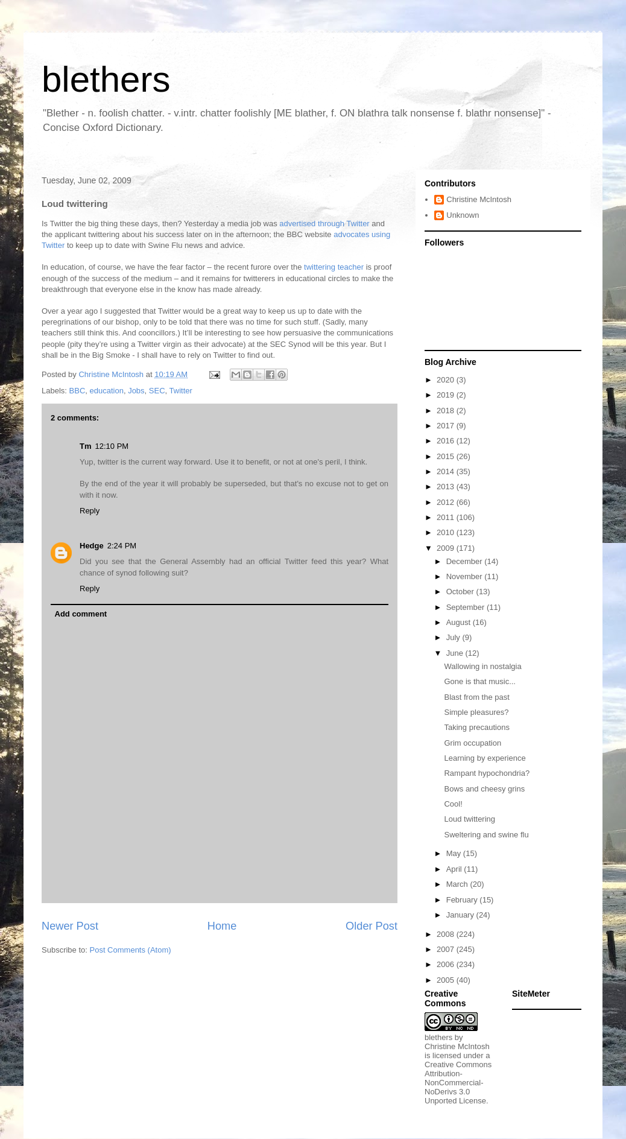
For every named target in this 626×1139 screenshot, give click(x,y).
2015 (447, 456)
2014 (447, 471)
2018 (447, 410)
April (455, 869)
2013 (447, 486)
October (461, 591)
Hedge (92, 545)
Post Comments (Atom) (130, 949)
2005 (447, 980)
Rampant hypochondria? (487, 773)
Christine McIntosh (478, 199)
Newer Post (70, 926)
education (107, 390)
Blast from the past (476, 697)
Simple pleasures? (476, 712)
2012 (447, 502)
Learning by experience (484, 758)
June (456, 653)
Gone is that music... (480, 681)
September (466, 607)
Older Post (371, 926)
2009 (447, 548)
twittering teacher (334, 266)
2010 (447, 532)
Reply (90, 510)
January (461, 914)
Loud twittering (469, 818)
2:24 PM (121, 545)
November (465, 576)
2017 (447, 425)
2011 (447, 517)
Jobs (136, 390)
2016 (447, 440)
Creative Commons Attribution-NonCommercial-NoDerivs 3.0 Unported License (458, 1082)
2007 (447, 949)
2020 (447, 379)
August (459, 622)
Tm (86, 446)
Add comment (81, 613)
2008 (447, 934)
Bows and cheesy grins (484, 788)
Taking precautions (476, 727)
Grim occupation (472, 742)
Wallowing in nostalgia (482, 666)
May (454, 853)
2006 (447, 964)
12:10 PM (112, 446)
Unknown (462, 215)
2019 (447, 394)
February (463, 899)
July (454, 637)
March (458, 884)
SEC (157, 390)
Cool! (453, 803)
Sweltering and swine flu (486, 834)
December (465, 561)
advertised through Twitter (324, 223)
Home (222, 926)
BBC (77, 390)
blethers (106, 79)
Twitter (180, 390)
